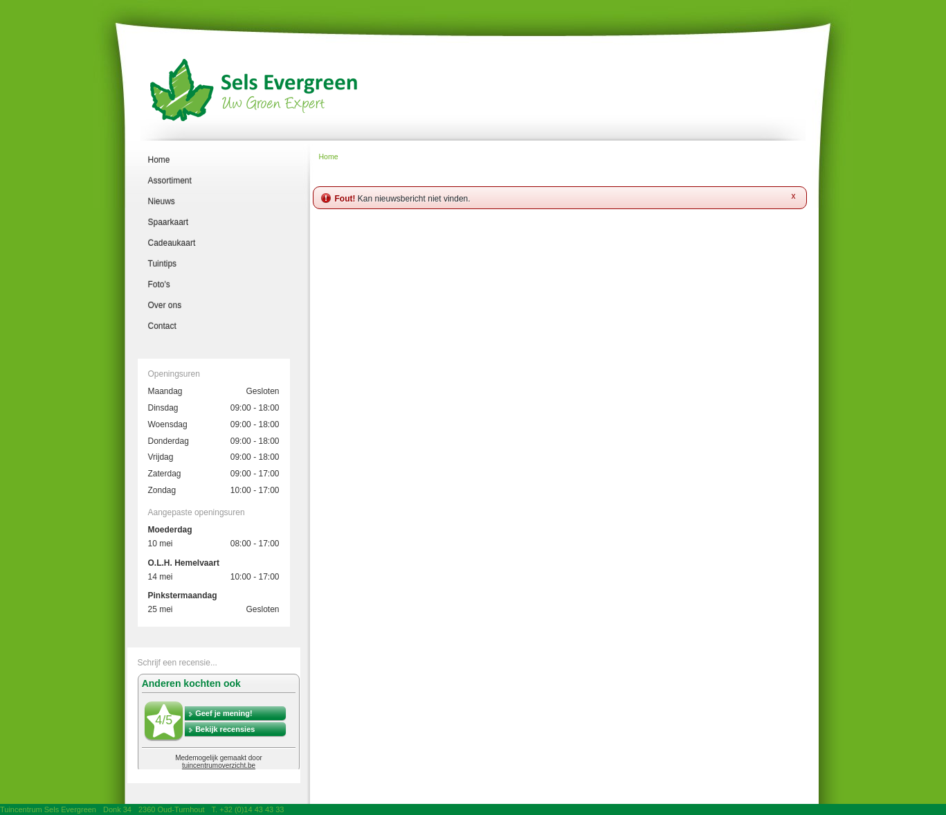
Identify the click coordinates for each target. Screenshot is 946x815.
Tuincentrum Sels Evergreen (48, 809)
